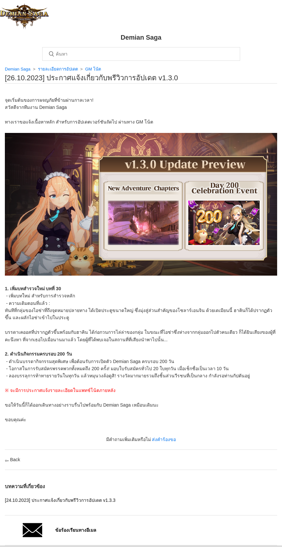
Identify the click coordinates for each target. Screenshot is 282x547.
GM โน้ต (93, 69)
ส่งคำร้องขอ (164, 439)
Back (12, 459)
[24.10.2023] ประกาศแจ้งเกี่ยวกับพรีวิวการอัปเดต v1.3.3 (60, 500)
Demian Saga (18, 69)
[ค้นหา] (141, 53)
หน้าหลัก (24, 16)
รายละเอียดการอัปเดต (58, 69)
